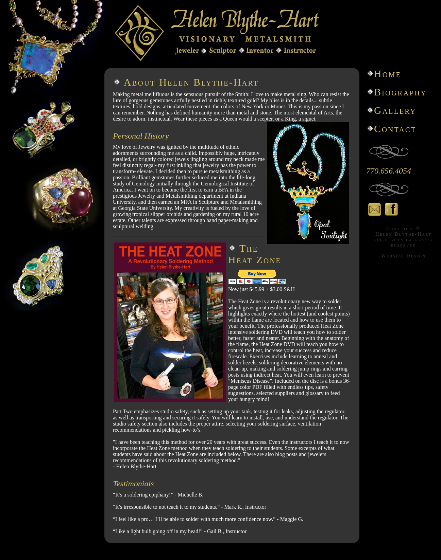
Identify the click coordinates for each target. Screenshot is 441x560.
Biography (400, 91)
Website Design (403, 255)
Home (387, 73)
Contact (395, 128)
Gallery (395, 110)
